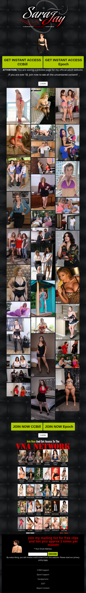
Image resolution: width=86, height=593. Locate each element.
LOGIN (43, 84)
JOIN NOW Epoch (59, 426)
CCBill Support (43, 570)
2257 (43, 583)
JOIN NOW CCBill (27, 426)
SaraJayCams (43, 579)
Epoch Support (43, 574)
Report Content (43, 588)
